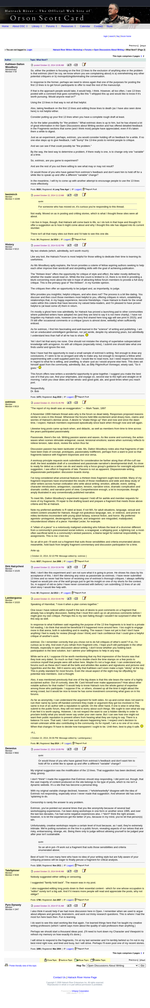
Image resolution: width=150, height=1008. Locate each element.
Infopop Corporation (80, 991)
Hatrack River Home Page (82, 977)
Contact (98, 26)
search (112, 36)
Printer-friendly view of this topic (20, 966)
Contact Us (59, 977)
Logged (78, 189)
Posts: (36, 189)
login (106, 36)
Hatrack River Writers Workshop (68, 50)
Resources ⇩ (68, 26)
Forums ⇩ (51, 26)
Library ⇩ (37, 26)
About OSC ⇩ (20, 26)
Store (109, 26)
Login (29, 50)
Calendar (85, 26)
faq (118, 36)
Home (5, 26)
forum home (126, 36)
